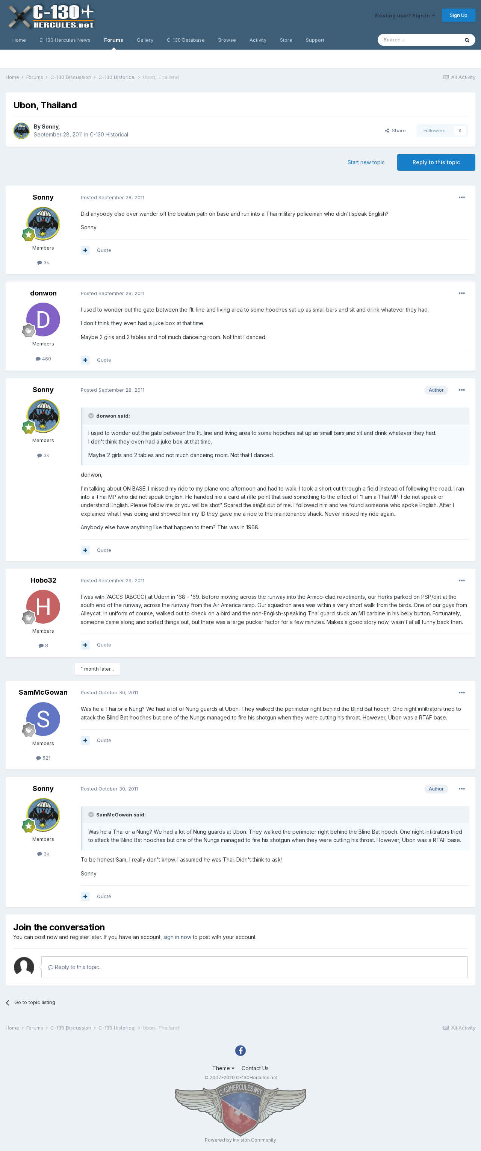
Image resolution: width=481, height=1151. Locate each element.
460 (43, 359)
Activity (258, 40)
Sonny (50, 126)
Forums (113, 43)
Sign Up (458, 15)
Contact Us (255, 1068)
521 (43, 758)
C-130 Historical (109, 134)
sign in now (177, 937)
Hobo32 (43, 580)
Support (315, 40)
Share (395, 130)
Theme (223, 1068)
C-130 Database (186, 40)
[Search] (418, 40)
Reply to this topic (436, 162)
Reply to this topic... (75, 967)
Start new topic (366, 162)
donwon (43, 293)
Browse (227, 40)
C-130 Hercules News (65, 40)
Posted (112, 197)
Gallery (145, 40)
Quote (104, 250)
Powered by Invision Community (240, 1140)
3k (43, 262)
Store (286, 40)
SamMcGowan (43, 692)
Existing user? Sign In (405, 15)
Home (19, 40)
